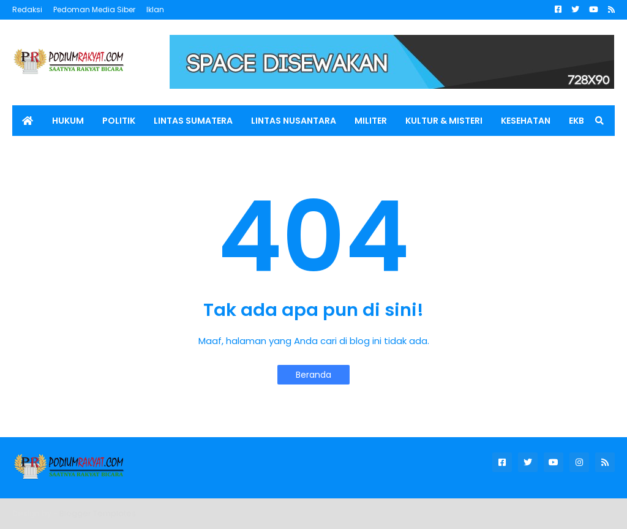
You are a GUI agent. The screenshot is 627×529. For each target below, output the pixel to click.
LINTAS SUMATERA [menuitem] (193, 120)
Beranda (313, 375)
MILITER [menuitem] (371, 120)
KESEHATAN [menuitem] (525, 120)
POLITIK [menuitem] (118, 120)
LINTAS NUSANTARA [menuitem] (293, 120)
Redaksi (27, 9)
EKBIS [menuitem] (580, 120)
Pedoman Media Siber (94, 9)
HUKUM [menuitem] (68, 120)
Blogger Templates (97, 513)
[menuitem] (27, 120)
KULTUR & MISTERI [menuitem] (443, 120)
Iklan (155, 9)
